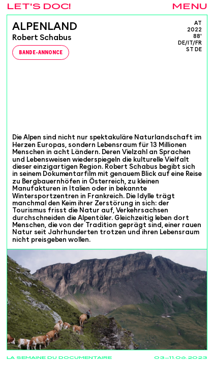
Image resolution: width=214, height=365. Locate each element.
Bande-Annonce (41, 52)
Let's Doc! (39, 7)
